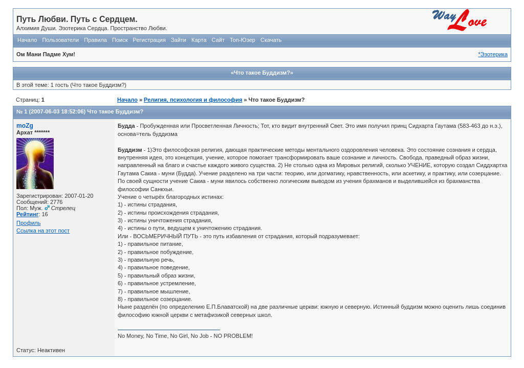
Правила (95, 40)
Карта (198, 40)
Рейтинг (27, 214)
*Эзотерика (493, 54)
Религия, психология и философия (193, 100)
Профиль (28, 223)
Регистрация (149, 40)
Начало (27, 40)
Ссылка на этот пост (43, 230)
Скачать (270, 40)
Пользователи (60, 40)
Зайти (178, 40)
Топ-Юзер (242, 40)
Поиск (119, 40)
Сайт (218, 40)
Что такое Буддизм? (115, 111)
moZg (24, 125)
